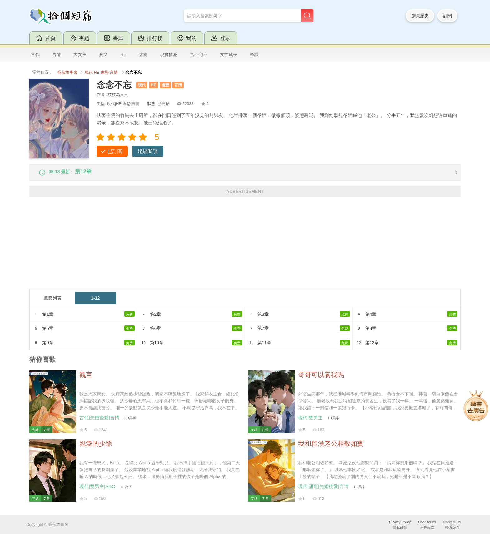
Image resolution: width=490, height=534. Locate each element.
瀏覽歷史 (420, 15)
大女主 (80, 54)
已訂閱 (115, 151)
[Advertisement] (216, 249)
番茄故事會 (67, 72)
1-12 (95, 301)
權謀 (254, 54)
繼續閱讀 (148, 151)
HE (123, 54)
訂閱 (447, 15)
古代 (35, 54)
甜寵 (143, 54)
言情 (56, 54)
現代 (89, 72)
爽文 (103, 54)
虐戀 (105, 72)
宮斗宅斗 (199, 54)
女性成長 (229, 54)
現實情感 (169, 54)
